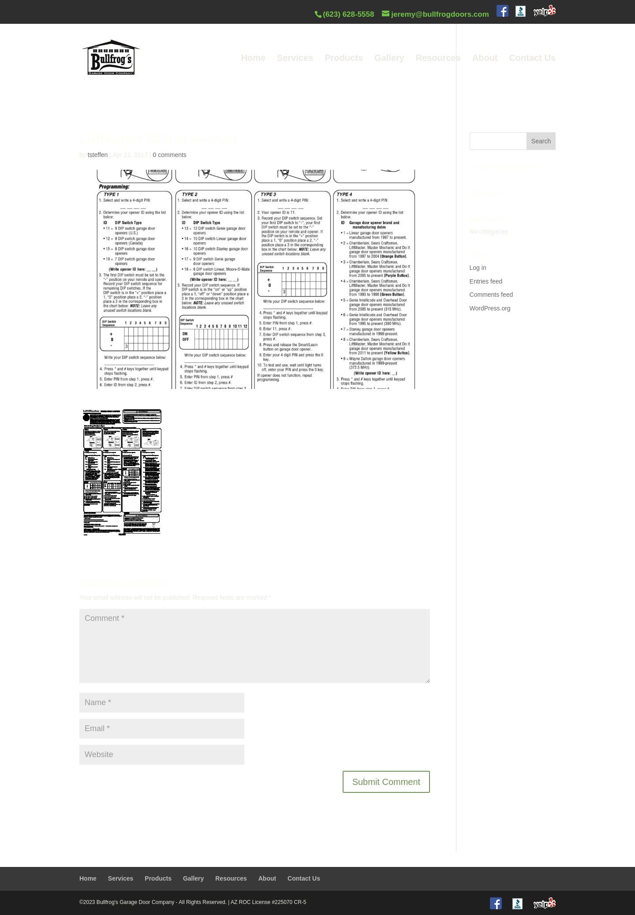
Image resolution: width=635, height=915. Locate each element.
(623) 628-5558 (348, 14)
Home (253, 59)
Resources (438, 59)
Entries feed (486, 281)
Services (295, 59)
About (485, 59)
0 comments (170, 154)
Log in (478, 267)
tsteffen (98, 154)
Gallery (389, 59)
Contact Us (532, 59)
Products (344, 59)
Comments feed (491, 294)
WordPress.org (490, 308)
